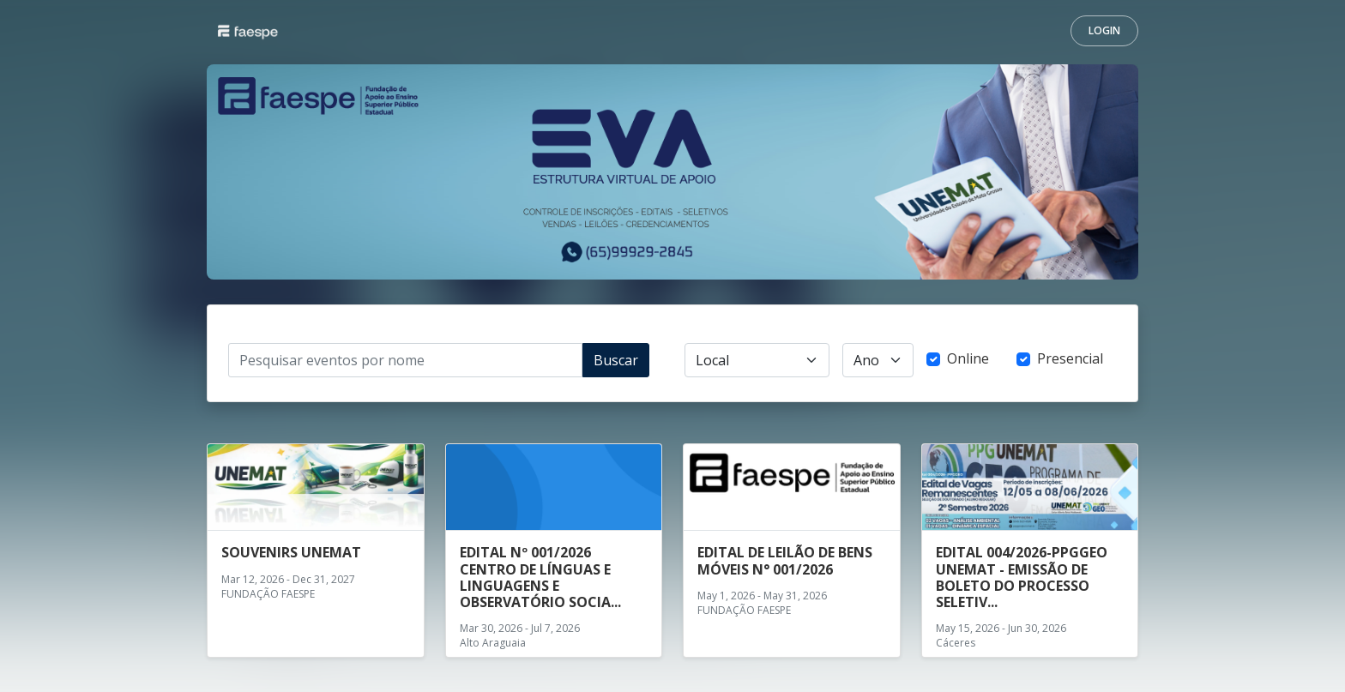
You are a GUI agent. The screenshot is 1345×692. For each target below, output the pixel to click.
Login (1104, 30)
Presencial (1070, 358)
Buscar (616, 360)
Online (968, 358)
